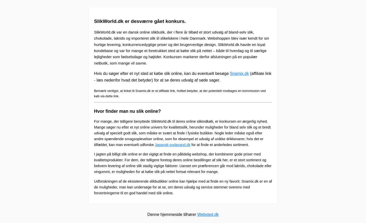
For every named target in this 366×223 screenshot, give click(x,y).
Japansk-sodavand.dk (172, 145)
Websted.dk (208, 214)
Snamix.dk (239, 73)
